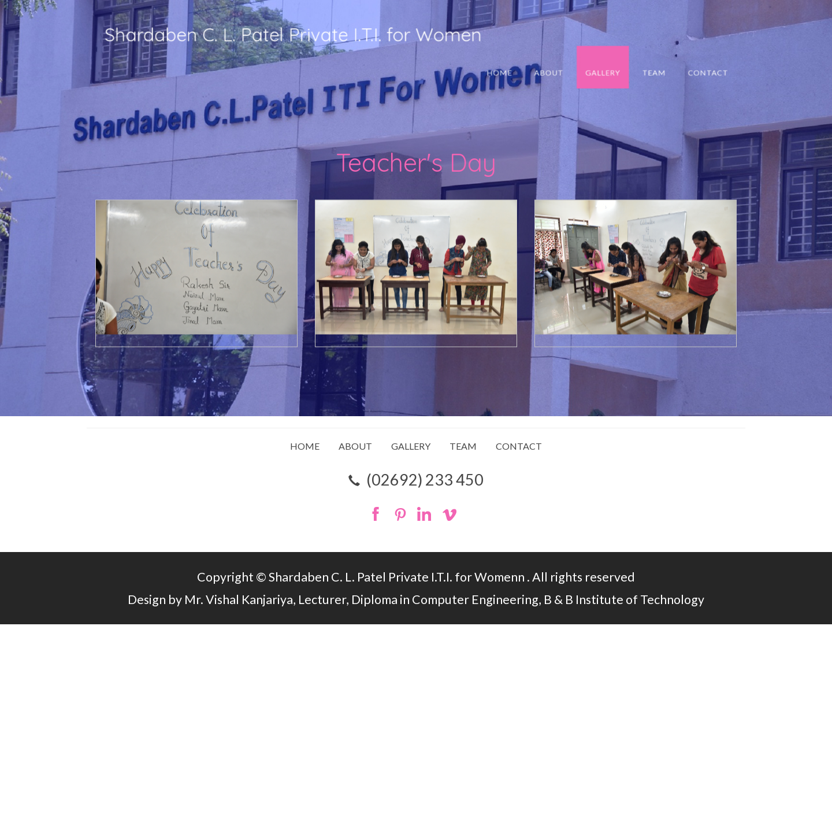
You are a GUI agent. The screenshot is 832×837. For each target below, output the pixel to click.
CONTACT (651, 67)
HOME (483, 67)
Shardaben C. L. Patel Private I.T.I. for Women (317, 37)
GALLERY (566, 67)
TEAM (607, 67)
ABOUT (523, 67)
